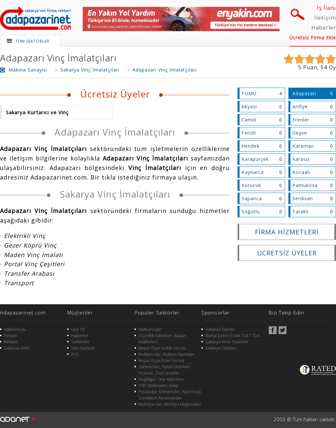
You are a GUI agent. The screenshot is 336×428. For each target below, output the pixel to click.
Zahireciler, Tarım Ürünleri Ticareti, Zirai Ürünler (164, 370)
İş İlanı (326, 7)
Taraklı (300, 211)
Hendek (251, 146)
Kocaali (301, 172)
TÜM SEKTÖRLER (32, 41)
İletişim (325, 17)
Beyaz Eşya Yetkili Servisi (162, 348)
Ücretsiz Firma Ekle (312, 37)
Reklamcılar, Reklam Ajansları (166, 354)
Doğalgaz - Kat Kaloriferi (161, 379)
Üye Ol (77, 329)
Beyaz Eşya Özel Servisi (161, 360)
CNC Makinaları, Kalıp (158, 385)
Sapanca (252, 198)
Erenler (300, 120)
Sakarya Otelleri (220, 348)
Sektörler (80, 342)
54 (324, 67)
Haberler (323, 27)
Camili (249, 120)
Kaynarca (253, 172)
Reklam (11, 342)
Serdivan (302, 198)
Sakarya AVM (16, 348)
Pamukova (305, 185)
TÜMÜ (249, 93)
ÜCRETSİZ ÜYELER (287, 252)
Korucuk (251, 185)
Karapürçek (255, 159)
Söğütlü (251, 211)
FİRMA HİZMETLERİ (287, 231)
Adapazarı (304, 93)
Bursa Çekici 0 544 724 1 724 (232, 335)
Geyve (299, 133)
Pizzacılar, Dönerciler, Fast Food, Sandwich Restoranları (169, 395)
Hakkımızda (15, 329)
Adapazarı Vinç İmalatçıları (58, 58)
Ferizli (249, 133)
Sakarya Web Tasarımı (226, 342)
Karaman (303, 146)
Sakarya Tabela (220, 329)
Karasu (300, 159)
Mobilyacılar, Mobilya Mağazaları (169, 404)
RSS (75, 354)
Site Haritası (82, 348)
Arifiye (300, 106)
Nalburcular (149, 329)
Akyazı (249, 106)
